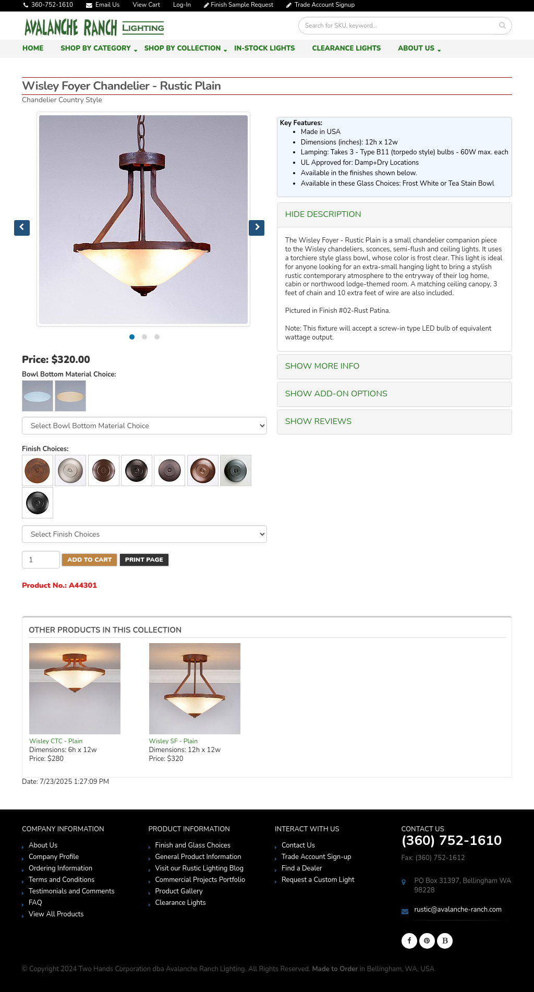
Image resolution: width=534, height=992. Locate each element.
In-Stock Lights (264, 48)
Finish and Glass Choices (192, 845)
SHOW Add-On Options (336, 394)
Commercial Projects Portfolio (200, 880)
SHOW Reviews (318, 421)
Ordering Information (60, 868)
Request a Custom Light (318, 880)
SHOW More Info (322, 366)
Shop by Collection (182, 48)
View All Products (56, 914)
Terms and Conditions (61, 880)
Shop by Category (95, 48)
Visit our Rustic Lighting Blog (199, 868)
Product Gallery (179, 891)
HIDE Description (323, 214)
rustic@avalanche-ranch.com (458, 909)
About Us (416, 48)
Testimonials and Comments (72, 891)
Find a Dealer (302, 868)
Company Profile (54, 857)
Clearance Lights (346, 48)
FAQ (35, 903)
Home (32, 48)
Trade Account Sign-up (316, 857)
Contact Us (298, 845)
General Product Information (198, 857)
